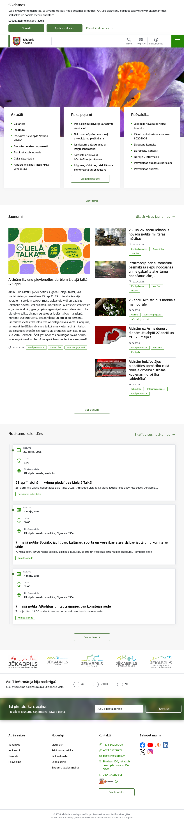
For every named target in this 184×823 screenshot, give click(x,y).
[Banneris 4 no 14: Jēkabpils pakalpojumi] (126, 661)
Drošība (135, 253)
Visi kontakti (116, 792)
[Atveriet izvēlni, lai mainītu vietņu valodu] (140, 41)
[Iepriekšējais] (14, 662)
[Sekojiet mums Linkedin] (165, 745)
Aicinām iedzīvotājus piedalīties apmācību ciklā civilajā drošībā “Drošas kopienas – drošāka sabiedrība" (149, 370)
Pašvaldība (14, 761)
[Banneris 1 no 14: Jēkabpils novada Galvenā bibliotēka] (23, 661)
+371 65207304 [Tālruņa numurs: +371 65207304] (112, 775)
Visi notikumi (92, 637)
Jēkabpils (135, 352)
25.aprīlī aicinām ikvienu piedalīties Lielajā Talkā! (53, 482)
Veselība (157, 347)
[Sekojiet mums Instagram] (150, 751)
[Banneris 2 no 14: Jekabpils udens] (57, 661)
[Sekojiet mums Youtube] (150, 745)
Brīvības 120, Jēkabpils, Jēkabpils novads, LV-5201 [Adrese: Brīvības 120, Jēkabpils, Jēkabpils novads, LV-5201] (117, 765)
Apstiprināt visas (64, 28)
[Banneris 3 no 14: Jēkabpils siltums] (92, 661)
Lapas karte (59, 761)
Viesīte (134, 290)
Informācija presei (76, 347)
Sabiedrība (55, 347)
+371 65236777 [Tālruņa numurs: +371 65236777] (112, 750)
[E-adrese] (106, 781)
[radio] (78, 684)
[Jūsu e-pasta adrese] (119, 709)
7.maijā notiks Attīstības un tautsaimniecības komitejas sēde (63, 606)
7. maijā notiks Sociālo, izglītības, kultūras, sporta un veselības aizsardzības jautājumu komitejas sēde (91, 544)
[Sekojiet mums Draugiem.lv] (158, 745)
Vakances (14, 744)
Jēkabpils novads (36, 347)
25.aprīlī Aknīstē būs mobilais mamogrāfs (152, 302)
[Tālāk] (169, 662)
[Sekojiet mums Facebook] (142, 745)
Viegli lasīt (57, 744)
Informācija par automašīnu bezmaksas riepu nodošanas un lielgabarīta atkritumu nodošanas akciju (151, 269)
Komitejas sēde (25, 558)
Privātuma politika (62, 750)
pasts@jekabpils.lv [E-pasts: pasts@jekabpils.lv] (114, 755)
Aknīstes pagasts (152, 314)
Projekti (13, 756)
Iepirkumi (14, 750)
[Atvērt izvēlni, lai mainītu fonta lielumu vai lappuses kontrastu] (156, 41)
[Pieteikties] (163, 709)
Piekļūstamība (60, 756)
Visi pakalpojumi (90, 178)
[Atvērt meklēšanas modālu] (129, 41)
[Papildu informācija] (116, 781)
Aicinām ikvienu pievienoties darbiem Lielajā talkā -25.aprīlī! (48, 281)
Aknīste (157, 286)
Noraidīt (26, 28)
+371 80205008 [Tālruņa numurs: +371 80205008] (113, 744)
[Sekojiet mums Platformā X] (142, 752)
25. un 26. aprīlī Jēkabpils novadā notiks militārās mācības (149, 234)
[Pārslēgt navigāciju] (177, 41)
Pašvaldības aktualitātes (29, 494)
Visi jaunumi (92, 409)
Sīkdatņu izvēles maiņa (65, 767)
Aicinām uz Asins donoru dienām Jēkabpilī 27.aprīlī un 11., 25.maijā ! (151, 332)
